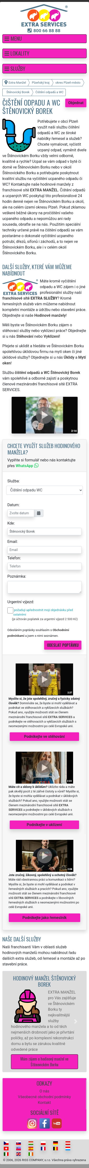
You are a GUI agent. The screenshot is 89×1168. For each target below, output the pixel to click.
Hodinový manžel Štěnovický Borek (44, 981)
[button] (44, 38)
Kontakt (44, 1102)
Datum (13, 505)
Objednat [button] (76, 103)
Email (12, 541)
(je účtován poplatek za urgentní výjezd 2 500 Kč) (45, 619)
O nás (44, 1091)
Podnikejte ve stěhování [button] (44, 736)
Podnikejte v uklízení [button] (44, 824)
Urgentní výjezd (20, 602)
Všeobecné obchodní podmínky (44, 1097)
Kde (10, 523)
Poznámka (16, 576)
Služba (13, 481)
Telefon (13, 558)
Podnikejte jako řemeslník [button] (44, 917)
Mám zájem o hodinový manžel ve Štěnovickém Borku (44, 1061)
